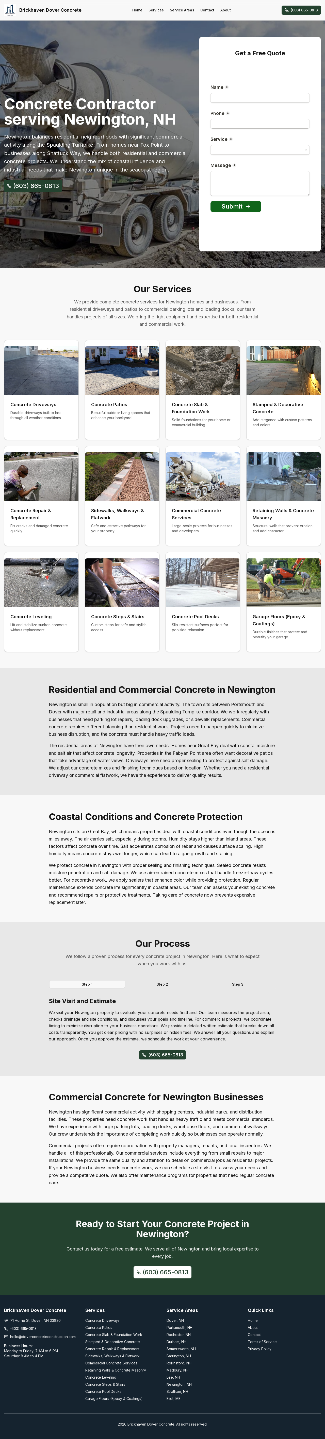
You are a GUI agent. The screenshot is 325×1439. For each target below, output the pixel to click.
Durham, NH (176, 1342)
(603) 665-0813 (301, 10)
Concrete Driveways (102, 1320)
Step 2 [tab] (162, 984)
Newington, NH (179, 1384)
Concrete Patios (98, 1327)
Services (156, 10)
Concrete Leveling (100, 1377)
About (225, 10)
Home (137, 10)
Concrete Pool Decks (103, 1391)
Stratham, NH (177, 1391)
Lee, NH (173, 1377)
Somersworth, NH (181, 1349)
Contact (207, 10)
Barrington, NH (179, 1356)
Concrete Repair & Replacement (112, 1349)
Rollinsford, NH (179, 1363)
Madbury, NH (177, 1370)
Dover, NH (175, 1320)
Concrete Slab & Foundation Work (113, 1334)
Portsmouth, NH (179, 1327)
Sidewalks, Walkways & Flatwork (112, 1356)
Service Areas (182, 10)
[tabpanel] (162, 1019)
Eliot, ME (174, 1398)
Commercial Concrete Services (111, 1363)
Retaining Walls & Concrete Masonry (115, 1370)
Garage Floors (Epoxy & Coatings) (114, 1398)
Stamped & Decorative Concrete (112, 1342)
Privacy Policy (259, 1349)
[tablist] (162, 984)
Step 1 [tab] (87, 984)
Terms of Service (262, 1342)
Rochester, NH (179, 1334)
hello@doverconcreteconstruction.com (43, 1336)
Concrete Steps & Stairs (105, 1384)
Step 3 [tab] (237, 984)
